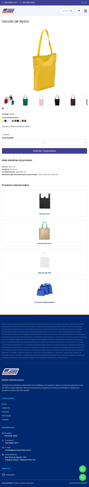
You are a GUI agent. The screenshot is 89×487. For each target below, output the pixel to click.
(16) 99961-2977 (10, 3)
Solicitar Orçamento (44, 150)
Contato (5, 419)
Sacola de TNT (44, 273)
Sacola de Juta (44, 243)
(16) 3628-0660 (27, 3)
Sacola (6, 134)
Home (4, 404)
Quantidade (8, 138)
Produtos (5, 412)
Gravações (6, 416)
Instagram (10, 475)
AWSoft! (84, 483)
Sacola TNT (44, 214)
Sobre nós (6, 408)
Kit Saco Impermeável (45, 302)
